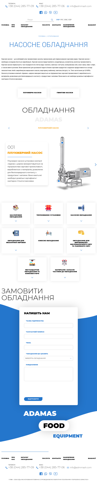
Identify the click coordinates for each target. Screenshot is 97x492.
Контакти (56, 25)
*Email (28, 343)
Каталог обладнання (26, 25)
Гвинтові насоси (65, 93)
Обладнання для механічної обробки (16, 241)
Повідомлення (32, 365)
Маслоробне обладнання (16, 216)
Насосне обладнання (81, 215)
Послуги (46, 25)
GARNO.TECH (84, 479)
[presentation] (38, 390)
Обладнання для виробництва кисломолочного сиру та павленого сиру (81, 243)
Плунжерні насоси (32, 93)
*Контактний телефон (35, 332)
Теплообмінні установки (48, 215)
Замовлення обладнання (69, 25)
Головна (5, 25)
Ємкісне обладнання (48, 241)
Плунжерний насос (48, 128)
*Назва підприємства (35, 321)
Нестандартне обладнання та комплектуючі (32, 271)
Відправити (33, 399)
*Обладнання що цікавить (37, 354)
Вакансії (92, 25)
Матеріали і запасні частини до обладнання (65, 271)
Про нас (13, 25)
